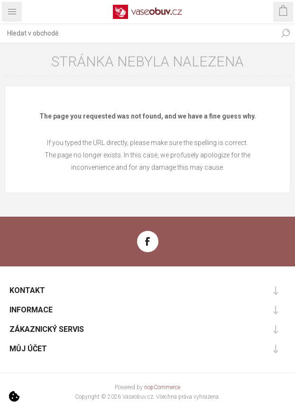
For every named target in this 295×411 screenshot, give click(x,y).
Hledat (285, 33)
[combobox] (138, 33)
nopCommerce (162, 387)
